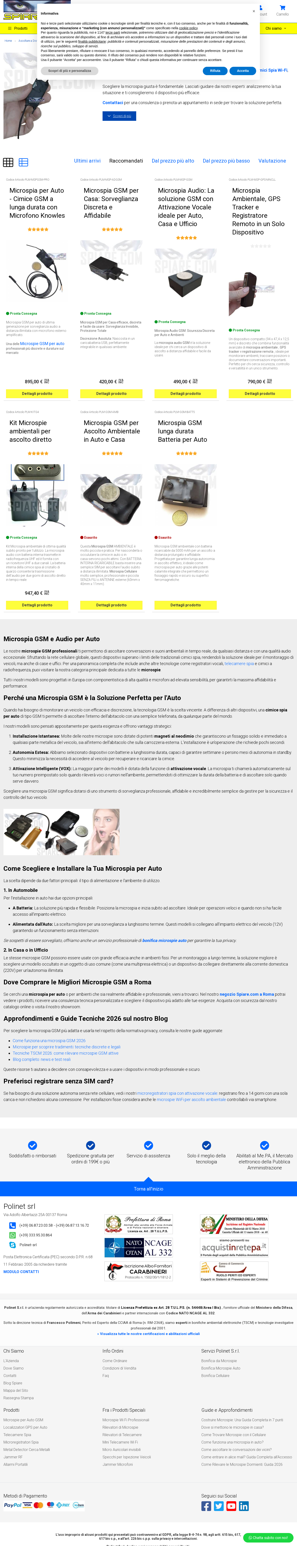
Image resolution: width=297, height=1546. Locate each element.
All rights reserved (129, 1530)
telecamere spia (239, 618)
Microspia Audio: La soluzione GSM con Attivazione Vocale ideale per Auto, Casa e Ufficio (182, 193)
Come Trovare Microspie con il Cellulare (230, 1380)
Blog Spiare (11, 1337)
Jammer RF (11, 1397)
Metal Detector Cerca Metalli (23, 1391)
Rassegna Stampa (17, 1349)
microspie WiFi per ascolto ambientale (191, 1054)
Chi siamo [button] (274, 28)
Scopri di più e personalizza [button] (69, 71)
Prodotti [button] (17, 28)
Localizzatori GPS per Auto (22, 1374)
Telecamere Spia (15, 1380)
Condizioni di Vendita (118, 1326)
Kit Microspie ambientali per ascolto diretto (32, 390)
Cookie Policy (137, 1522)
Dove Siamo (12, 1326)
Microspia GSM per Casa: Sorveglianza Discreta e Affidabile (111, 191)
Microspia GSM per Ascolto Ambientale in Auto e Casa (106, 390)
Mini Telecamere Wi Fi (118, 1385)
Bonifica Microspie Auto (218, 1326)
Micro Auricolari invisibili (120, 1391)
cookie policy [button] (188, 28)
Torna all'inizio (148, 1144)
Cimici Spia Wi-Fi (271, 70)
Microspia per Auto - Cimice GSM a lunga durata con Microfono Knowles (37, 193)
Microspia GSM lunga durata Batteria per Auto (181, 390)
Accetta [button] (243, 71)
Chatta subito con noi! (268, 1538)
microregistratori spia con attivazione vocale (177, 1048)
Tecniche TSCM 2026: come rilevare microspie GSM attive (66, 1008)
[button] (282, 11)
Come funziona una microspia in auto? (229, 1385)
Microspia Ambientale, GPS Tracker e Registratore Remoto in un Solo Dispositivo (259, 193)
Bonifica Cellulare (213, 1332)
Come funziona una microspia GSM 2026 (49, 995)
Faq (105, 1332)
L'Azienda (10, 1321)
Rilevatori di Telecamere (120, 1380)
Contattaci (113, 102)
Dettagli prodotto (37, 360)
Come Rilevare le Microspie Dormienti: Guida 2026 (237, 1402)
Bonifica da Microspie (217, 1321)
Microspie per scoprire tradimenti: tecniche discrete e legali (66, 1001)
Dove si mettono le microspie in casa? (229, 1374)
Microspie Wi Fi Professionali (124, 1369)
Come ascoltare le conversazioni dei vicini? (232, 1391)
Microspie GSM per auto (37, 321)
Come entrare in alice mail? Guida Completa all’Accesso (241, 1397)
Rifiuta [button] (215, 71)
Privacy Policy (159, 1522)
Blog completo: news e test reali (42, 1014)
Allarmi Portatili (14, 1402)
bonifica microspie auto (164, 895)
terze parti (113, 32)
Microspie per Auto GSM (21, 1369)
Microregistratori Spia (19, 1385)
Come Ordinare (114, 1321)
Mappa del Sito (14, 1343)
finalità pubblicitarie (92, 41)
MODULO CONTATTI (21, 1227)
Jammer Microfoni (116, 1402)
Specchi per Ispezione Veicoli (124, 1397)
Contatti (9, 1332)
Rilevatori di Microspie (119, 1374)
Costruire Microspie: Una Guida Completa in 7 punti (238, 1369)
